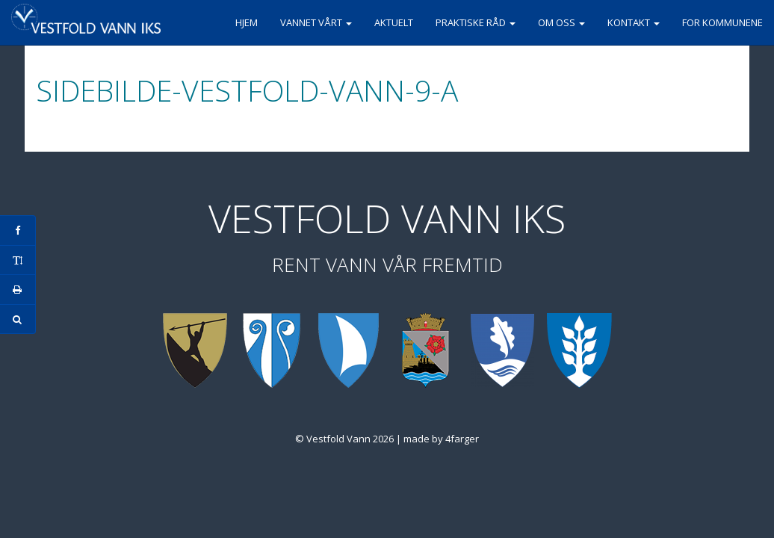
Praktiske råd (476, 22)
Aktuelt (393, 22)
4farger (462, 438)
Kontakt (633, 22)
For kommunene (722, 22)
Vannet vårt (316, 22)
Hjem (246, 22)
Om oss (561, 22)
